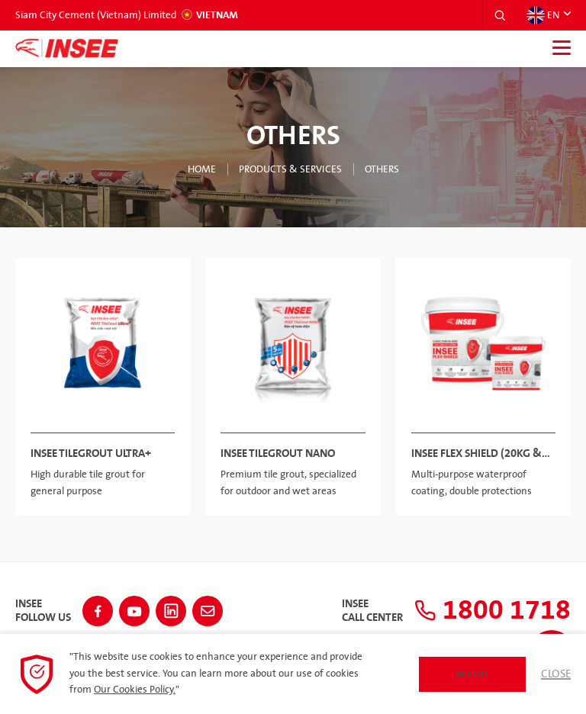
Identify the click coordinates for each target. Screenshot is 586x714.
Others (382, 169)
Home (202, 169)
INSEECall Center (372, 611)
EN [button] (542, 15)
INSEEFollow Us (43, 611)
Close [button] (556, 674)
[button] (499, 15)
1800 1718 (492, 611)
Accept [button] (472, 674)
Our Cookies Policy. (134, 689)
